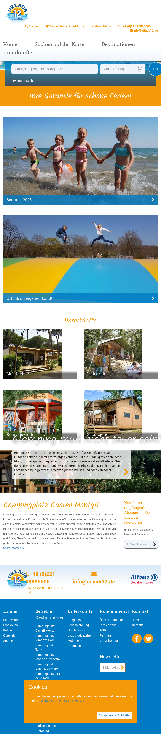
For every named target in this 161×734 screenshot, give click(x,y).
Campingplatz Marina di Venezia (47, 657)
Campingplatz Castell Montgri (45, 628)
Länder (10, 611)
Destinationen (118, 44)
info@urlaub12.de (145, 30)
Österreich (10, 635)
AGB (103, 630)
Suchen (34, 26)
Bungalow (74, 620)
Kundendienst (114, 611)
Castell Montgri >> (13, 547)
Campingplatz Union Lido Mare (46, 666)
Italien (7, 630)
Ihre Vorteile (108, 625)
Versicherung (109, 640)
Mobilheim (75, 640)
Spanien (8, 640)
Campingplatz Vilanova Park (45, 638)
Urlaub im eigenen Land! (80, 298)
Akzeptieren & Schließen (115, 715)
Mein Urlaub (102, 26)
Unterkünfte (17, 52)
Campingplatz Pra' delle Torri (48, 676)
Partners (106, 635)
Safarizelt (74, 646)
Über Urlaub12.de (111, 620)
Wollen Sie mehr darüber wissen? (63, 700)
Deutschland (11, 620)
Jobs (135, 620)
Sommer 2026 (80, 200)
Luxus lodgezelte (79, 635)
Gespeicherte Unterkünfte (66, 26)
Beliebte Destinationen (50, 614)
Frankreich (10, 625)
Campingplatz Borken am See (45, 723)
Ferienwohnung (78, 625)
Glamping (42, 731)
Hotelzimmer (76, 630)
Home (10, 44)
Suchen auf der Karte (59, 44)
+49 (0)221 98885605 (136, 26)
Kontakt (140, 611)
